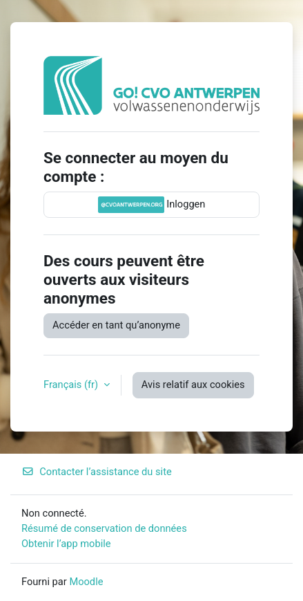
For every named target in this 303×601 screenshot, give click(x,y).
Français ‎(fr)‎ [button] (72, 384)
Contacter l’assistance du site (96, 471)
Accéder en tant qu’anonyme (116, 325)
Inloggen (152, 204)
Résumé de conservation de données (104, 528)
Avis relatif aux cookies (193, 384)
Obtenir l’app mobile (66, 543)
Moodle (86, 581)
